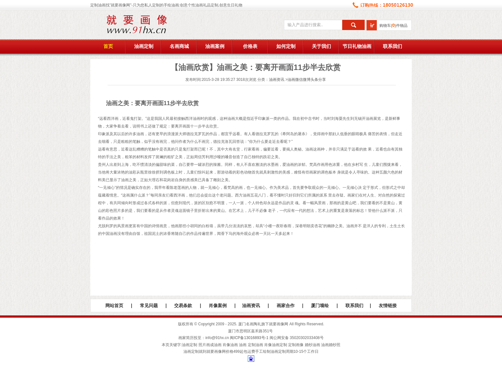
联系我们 (392, 46)
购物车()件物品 (393, 25)
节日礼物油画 (357, 46)
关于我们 (321, 46)
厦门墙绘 (320, 305)
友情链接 (388, 305)
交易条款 (183, 305)
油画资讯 (276, 79)
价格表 (250, 46)
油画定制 (143, 46)
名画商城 (179, 46)
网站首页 (114, 305)
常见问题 (149, 305)
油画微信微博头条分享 (306, 79)
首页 (108, 46)
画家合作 (286, 305)
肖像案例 (218, 305)
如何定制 (286, 46)
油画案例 (214, 46)
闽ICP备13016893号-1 (249, 338)
